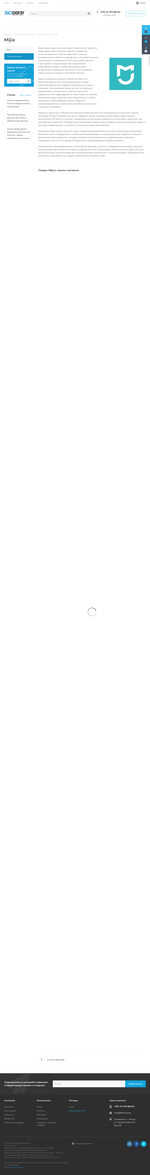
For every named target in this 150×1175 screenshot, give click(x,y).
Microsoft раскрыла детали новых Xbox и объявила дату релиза (17, 117)
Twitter (143, 1144)
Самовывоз (10, 1110)
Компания (9, 1100)
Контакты (9, 1106)
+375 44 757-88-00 (110, 12)
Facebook (136, 1144)
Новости (8, 1114)
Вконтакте (129, 1144)
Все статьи (25, 95)
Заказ (39, 1106)
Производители (77, 1110)
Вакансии (9, 1118)
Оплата (40, 1110)
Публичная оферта (14, 1122)
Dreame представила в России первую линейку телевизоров (18, 103)
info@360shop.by (122, 1113)
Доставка (41, 1114)
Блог (71, 1106)
